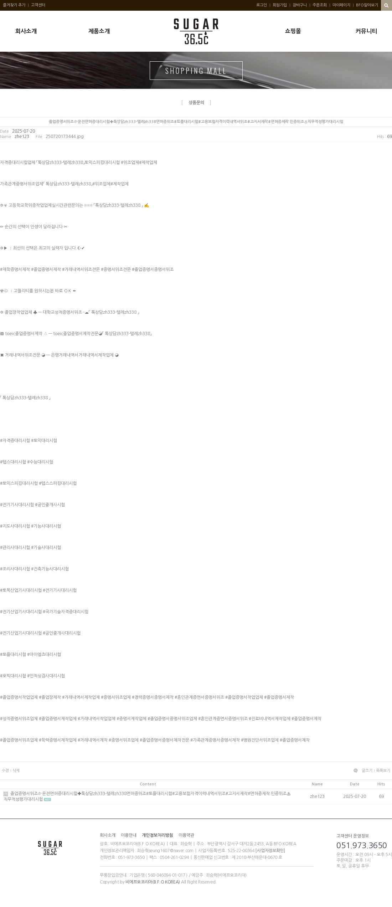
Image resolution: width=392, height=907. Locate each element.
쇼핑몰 (293, 31)
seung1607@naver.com (171, 851)
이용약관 (186, 835)
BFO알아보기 (367, 5)
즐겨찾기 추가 (14, 5)
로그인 (261, 5)
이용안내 (128, 835)
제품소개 (99, 31)
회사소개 (26, 31)
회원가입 (280, 5)
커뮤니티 (366, 31)
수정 (5, 771)
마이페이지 (341, 5)
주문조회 (320, 5)
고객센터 (38, 5)
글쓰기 (367, 771)
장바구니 (300, 5)
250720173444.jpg (65, 137)
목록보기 (383, 771)
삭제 (16, 771)
